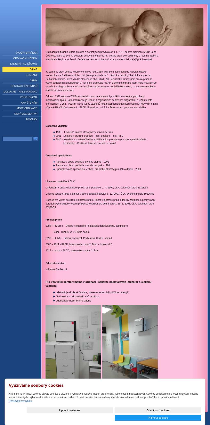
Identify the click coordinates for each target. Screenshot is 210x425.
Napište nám (29, 102)
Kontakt (31, 75)
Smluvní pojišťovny (23, 63)
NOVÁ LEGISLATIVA (25, 113)
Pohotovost (28, 97)
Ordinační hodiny (25, 58)
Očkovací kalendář (24, 86)
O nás (33, 69)
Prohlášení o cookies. (20, 408)
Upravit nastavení (124, 417)
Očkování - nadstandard (20, 91)
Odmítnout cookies (155, 417)
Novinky (31, 119)
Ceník (33, 80)
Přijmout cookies (186, 417)
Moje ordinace (27, 108)
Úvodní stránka (26, 52)
